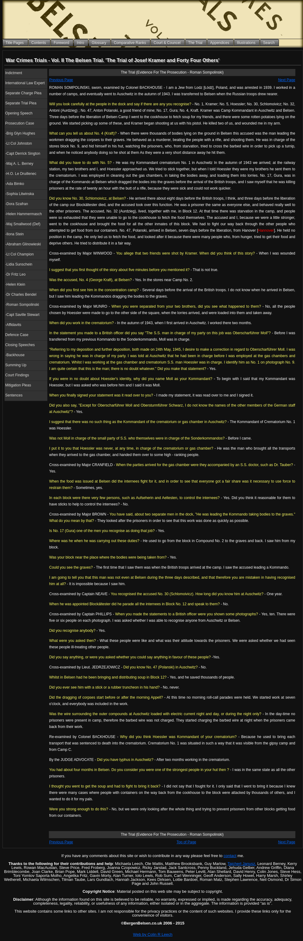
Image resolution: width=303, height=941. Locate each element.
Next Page (286, 80)
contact (230, 855)
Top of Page (186, 842)
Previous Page (61, 80)
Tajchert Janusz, (242, 863)
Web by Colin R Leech (152, 934)
